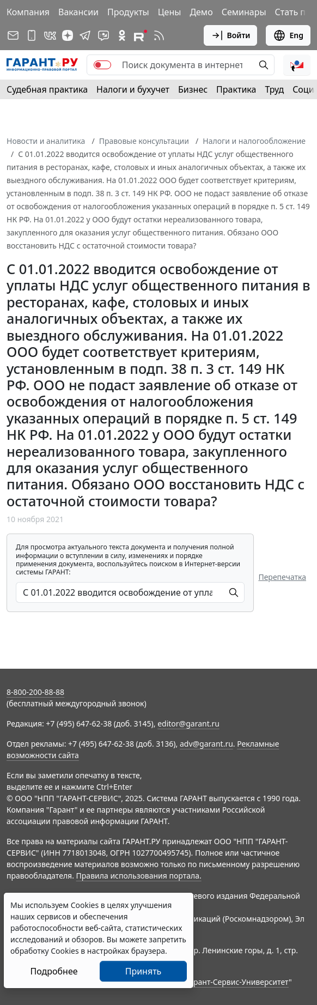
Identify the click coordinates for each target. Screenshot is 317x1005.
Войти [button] (231, 35)
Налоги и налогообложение (254, 141)
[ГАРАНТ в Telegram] (85, 35)
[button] (296, 65)
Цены (169, 12)
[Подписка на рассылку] (13, 35)
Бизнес (193, 89)
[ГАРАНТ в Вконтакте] (50, 35)
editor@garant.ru (188, 723)
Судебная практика (47, 89)
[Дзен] (67, 35)
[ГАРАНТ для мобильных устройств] (31, 35)
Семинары (244, 12)
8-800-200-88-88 (35, 692)
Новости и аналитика (46, 141)
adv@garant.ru (206, 743)
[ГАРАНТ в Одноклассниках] (122, 35)
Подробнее (53, 971)
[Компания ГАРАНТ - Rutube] (140, 35)
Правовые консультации (144, 141)
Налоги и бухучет (132, 89)
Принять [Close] (143, 971)
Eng (288, 35)
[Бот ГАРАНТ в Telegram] (103, 35)
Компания (28, 12)
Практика (236, 89)
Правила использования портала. (139, 875)
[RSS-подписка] (159, 35)
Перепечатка (282, 577)
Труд (274, 89)
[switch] (102, 64)
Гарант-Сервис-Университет (237, 982)
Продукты (128, 12)
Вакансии (78, 12)
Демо (201, 12)
